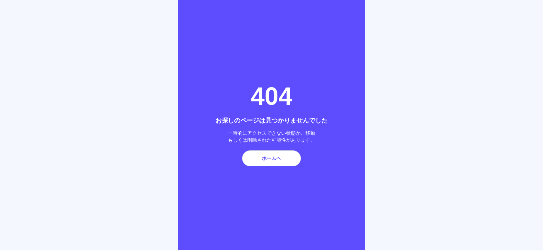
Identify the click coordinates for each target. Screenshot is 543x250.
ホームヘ (271, 158)
